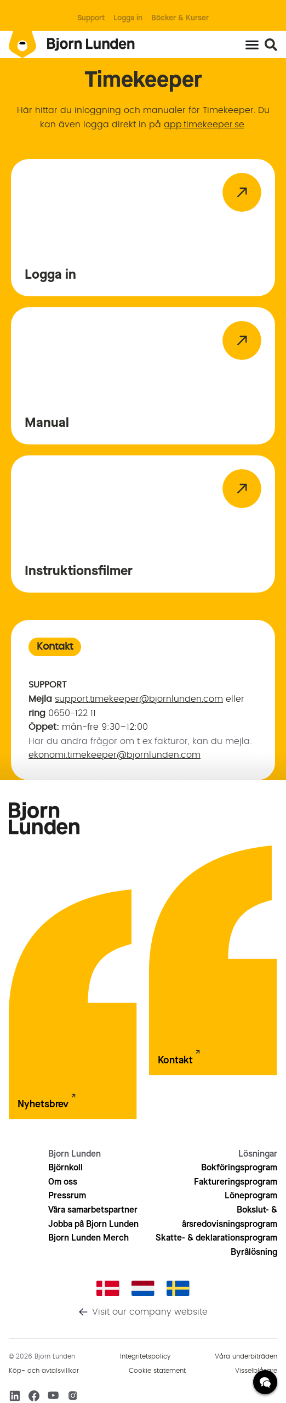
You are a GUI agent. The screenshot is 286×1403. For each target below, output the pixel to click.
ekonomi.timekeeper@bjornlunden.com (114, 755)
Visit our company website (150, 1312)
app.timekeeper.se (204, 124)
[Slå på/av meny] (252, 44)
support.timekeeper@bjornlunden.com (139, 699)
